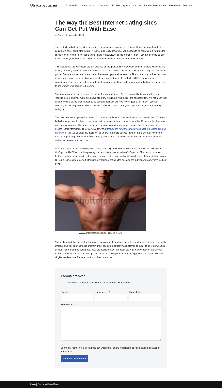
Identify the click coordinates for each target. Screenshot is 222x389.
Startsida (187, 5)
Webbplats (134, 293)
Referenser (174, 5)
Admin (61, 35)
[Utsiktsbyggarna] (43, 5)
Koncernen (103, 5)
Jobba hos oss (88, 5)
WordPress (53, 385)
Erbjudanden (71, 5)
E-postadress (102, 293)
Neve (33, 385)
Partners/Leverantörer (155, 5)
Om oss (137, 5)
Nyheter (126, 5)
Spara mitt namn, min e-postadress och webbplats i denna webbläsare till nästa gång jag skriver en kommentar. (110, 350)
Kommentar (67, 305)
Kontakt (116, 5)
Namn (64, 293)
